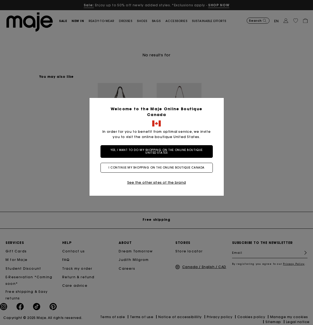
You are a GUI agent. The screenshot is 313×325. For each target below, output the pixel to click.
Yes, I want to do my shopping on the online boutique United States (156, 151)
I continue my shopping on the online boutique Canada (156, 167)
